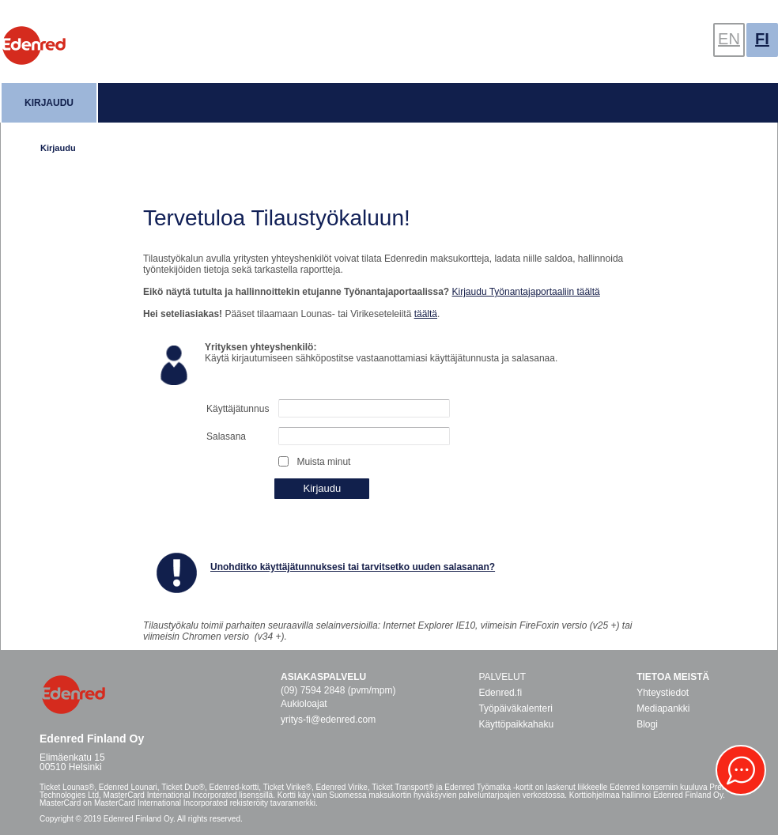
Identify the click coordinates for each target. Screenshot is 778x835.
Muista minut (323, 461)
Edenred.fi (500, 692)
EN (729, 38)
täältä (425, 313)
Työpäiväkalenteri (515, 708)
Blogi (647, 724)
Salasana (226, 436)
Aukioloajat (304, 703)
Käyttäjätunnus (237, 408)
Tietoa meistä (672, 676)
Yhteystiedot (662, 692)
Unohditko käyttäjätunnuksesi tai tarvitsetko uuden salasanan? (352, 566)
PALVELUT (502, 676)
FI (762, 38)
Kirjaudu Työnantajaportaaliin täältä (526, 291)
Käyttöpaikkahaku (515, 724)
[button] (741, 770)
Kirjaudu (49, 102)
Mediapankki (662, 708)
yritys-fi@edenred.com (328, 719)
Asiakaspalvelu (323, 676)
